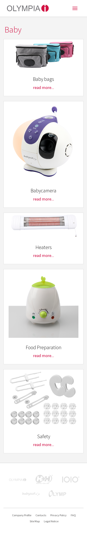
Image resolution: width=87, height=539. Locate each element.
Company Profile (21, 515)
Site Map (35, 521)
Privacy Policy (58, 515)
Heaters (43, 247)
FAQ (73, 515)
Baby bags (43, 79)
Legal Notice (51, 521)
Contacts (40, 515)
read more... (43, 87)
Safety (43, 436)
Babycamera (43, 190)
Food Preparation (43, 347)
